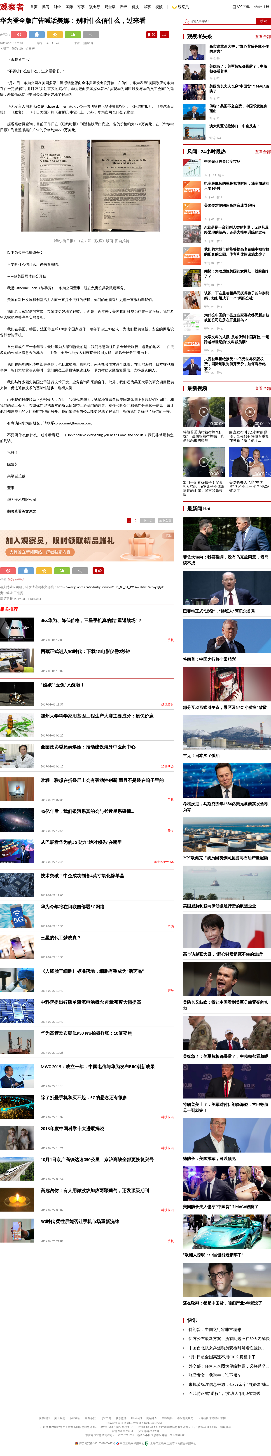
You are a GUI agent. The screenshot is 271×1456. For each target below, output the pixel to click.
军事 (81, 7)
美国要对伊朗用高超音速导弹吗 (229, 205)
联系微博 (121, 1418)
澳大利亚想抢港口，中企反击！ (234, 126)
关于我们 (59, 1418)
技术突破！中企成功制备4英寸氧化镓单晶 (82, 875)
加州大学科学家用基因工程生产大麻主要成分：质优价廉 (97, 716)
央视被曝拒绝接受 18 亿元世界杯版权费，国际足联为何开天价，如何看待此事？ (235, 364)
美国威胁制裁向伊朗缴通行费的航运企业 (219, 906)
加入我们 (136, 1418)
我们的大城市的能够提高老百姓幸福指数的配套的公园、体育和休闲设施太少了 (236, 251)
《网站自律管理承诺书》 (213, 1418)
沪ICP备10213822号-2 (52, 1427)
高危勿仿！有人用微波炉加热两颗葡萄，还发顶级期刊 (95, 1190)
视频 (159, 7)
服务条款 (90, 1418)
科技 (135, 7)
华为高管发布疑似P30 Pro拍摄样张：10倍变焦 (86, 1033)
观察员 (181, 7)
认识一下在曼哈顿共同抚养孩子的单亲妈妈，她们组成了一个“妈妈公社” (236, 295)
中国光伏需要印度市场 (222, 161)
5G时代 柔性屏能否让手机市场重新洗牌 (80, 1221)
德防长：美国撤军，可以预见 (209, 1158)
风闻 (45, 7)
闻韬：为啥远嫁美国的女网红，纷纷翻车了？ (236, 273)
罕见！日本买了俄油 (201, 755)
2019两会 (167, 766)
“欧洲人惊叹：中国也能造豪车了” (213, 1254)
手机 (171, 640)
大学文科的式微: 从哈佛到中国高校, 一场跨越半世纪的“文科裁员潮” (236, 339)
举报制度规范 (185, 1418)
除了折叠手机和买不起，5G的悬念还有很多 (84, 1097)
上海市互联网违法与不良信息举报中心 (170, 1443)
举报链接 (167, 1418)
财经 (57, 7)
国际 (69, 7)
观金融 (110, 7)
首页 (33, 7)
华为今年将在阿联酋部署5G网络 (73, 906)
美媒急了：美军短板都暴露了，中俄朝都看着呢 (238, 68)
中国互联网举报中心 (130, 1443)
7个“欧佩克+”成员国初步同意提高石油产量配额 (225, 857)
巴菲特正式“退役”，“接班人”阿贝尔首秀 (219, 611)
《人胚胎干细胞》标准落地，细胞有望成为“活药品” (92, 971)
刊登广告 (105, 1418)
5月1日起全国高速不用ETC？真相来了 (222, 1356)
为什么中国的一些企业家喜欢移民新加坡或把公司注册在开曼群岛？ (236, 317)
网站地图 (151, 1418)
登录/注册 (261, 7)
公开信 (19, 580)
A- (48, 43)
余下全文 (165, 520)
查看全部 (263, 36)
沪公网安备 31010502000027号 (95, 1443)
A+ (57, 43)
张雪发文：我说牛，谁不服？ (215, 1375)
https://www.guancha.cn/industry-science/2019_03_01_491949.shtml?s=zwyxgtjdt (110, 587)
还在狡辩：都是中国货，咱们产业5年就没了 (222, 1303)
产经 (123, 7)
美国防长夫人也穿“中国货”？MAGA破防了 (239, 88)
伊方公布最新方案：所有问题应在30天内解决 (229, 1338)
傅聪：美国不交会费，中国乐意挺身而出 (238, 108)
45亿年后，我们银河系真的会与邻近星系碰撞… (87, 811)
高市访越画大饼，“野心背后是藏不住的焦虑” (239, 49)
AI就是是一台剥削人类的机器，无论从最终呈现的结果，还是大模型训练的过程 (236, 229)
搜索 (263, 21)
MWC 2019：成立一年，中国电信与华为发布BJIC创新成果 (98, 1066)
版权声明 (75, 1418)
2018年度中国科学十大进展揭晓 (72, 1128)
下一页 (148, 520)
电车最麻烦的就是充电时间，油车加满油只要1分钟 (236, 186)
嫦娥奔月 (167, 704)
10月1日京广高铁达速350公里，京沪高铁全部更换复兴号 (97, 1159)
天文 (171, 831)
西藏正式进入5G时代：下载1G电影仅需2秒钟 (85, 651)
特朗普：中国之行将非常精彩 (209, 659)
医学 (171, 991)
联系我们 (44, 1418)
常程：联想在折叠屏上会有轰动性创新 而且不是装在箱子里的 (102, 780)
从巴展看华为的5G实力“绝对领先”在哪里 (81, 842)
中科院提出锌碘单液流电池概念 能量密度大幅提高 (91, 1002)
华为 (10, 580)
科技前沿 (167, 1117)
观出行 (94, 7)
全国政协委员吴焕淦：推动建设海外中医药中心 (88, 747)
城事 (147, 7)
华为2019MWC (164, 862)
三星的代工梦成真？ (61, 937)
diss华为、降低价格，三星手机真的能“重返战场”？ (91, 620)
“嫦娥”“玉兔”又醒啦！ (63, 685)
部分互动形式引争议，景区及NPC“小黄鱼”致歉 (225, 707)
